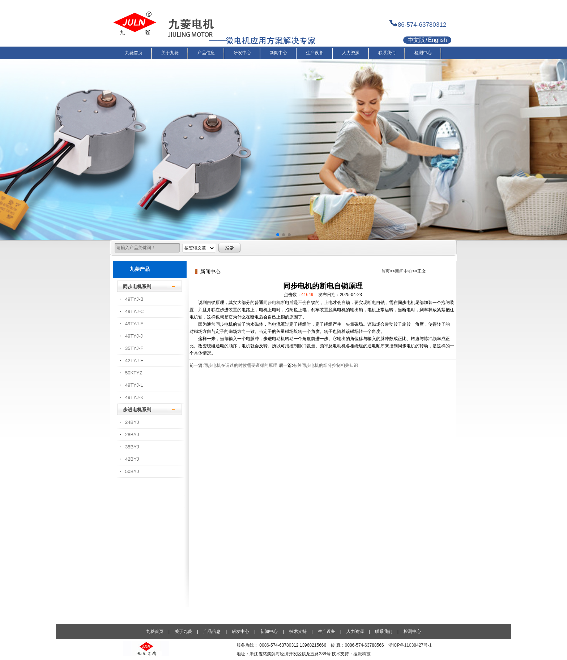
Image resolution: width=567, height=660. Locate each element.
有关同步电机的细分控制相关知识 (325, 365)
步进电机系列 (137, 409)
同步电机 (272, 302)
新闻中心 (403, 271)
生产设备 (326, 631)
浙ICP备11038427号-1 (410, 645)
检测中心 (412, 631)
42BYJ (132, 459)
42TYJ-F (134, 360)
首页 (385, 271)
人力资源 (355, 631)
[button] (277, 234)
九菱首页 (154, 631)
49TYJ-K (134, 397)
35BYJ (132, 447)
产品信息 (212, 631)
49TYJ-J (133, 336)
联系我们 (383, 631)
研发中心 (240, 631)
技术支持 (298, 631)
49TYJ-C (134, 311)
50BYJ (132, 471)
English (437, 40)
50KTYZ (133, 372)
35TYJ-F (134, 348)
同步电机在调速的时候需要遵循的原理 (240, 365)
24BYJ (132, 422)
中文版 (416, 40)
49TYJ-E (134, 323)
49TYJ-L (134, 385)
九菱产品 (139, 269)
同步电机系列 (137, 286)
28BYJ (132, 434)
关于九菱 (183, 631)
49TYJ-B (134, 299)
